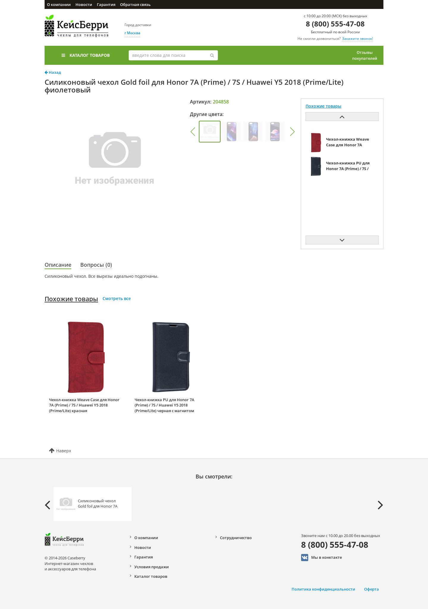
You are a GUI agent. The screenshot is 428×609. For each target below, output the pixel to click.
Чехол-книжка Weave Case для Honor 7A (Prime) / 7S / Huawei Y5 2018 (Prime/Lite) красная (84, 405)
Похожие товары (71, 299)
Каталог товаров (86, 55)
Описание (58, 264)
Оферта (371, 589)
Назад (53, 72)
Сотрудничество (236, 537)
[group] (210, 131)
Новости (83, 4)
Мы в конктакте (321, 557)
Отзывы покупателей (364, 55)
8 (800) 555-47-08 (335, 24)
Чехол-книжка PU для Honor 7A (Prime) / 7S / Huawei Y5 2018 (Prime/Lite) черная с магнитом (164, 405)
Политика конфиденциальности (323, 589)
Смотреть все (117, 298)
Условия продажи (151, 566)
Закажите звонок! (357, 38)
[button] (192, 131)
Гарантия (106, 4)
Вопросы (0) (96, 264)
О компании (59, 4)
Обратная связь (135, 4)
